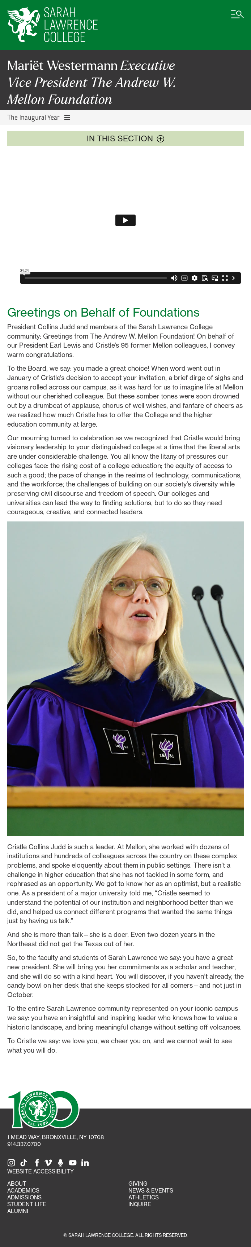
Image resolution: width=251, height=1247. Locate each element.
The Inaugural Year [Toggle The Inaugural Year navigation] (39, 117)
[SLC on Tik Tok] (25, 1164)
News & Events (150, 1190)
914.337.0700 (24, 1144)
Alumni (17, 1211)
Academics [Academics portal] (23, 1190)
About (16, 1183)
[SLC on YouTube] (74, 1164)
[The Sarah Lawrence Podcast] (61, 1164)
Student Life (26, 1204)
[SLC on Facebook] (37, 1164)
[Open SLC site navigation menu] (237, 18)
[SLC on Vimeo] (49, 1164)
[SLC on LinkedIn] (86, 1164)
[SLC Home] (52, 25)
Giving (138, 1183)
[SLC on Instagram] (12, 1164)
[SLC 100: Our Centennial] (43, 1108)
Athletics (143, 1197)
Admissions (24, 1197)
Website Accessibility (40, 1171)
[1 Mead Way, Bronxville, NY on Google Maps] (55, 1137)
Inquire (139, 1204)
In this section (126, 138)
